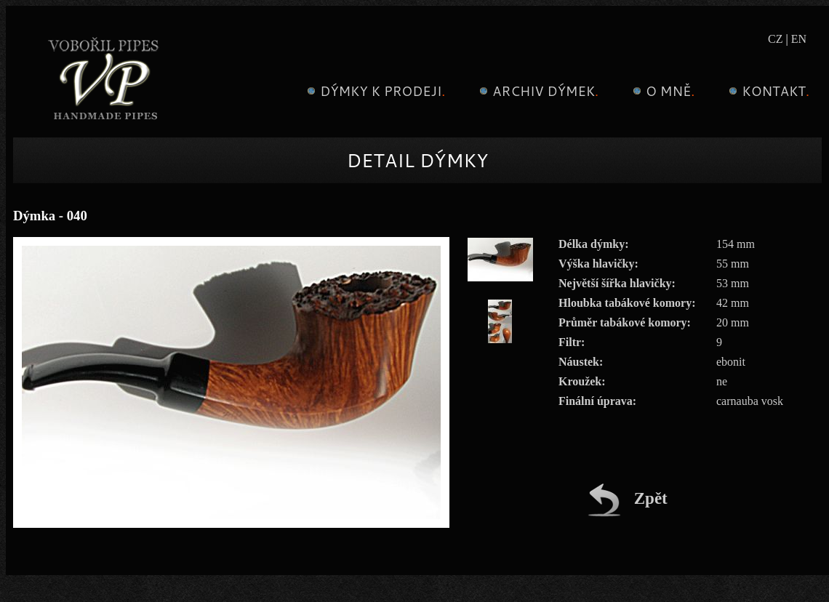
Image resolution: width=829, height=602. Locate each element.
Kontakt (767, 90)
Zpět (628, 498)
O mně (662, 90)
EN (798, 39)
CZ (775, 39)
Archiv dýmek (537, 90)
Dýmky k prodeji (374, 90)
